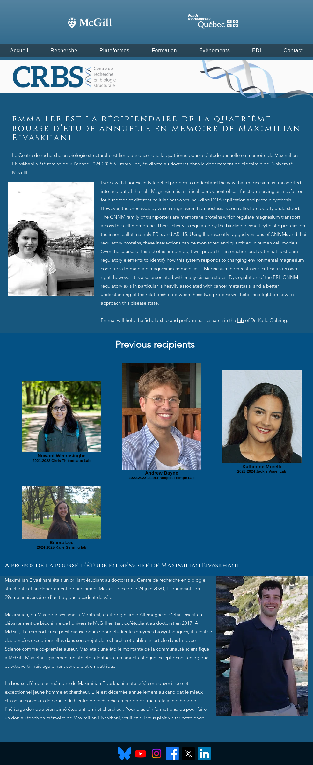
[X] (188, 753)
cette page (193, 718)
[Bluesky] (124, 753)
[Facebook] (172, 753)
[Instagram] (156, 753)
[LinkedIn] (204, 753)
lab (240, 320)
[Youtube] (140, 753)
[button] (19, 50)
